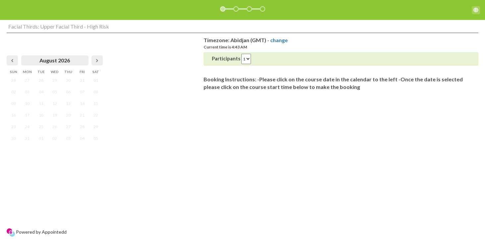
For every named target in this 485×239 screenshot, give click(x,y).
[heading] (55, 60)
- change (277, 40)
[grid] (55, 99)
